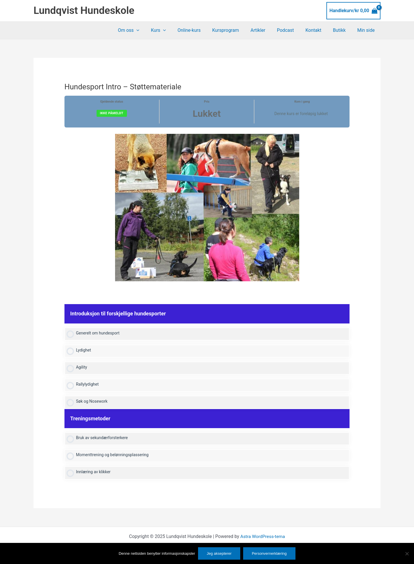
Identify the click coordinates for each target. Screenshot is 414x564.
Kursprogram (238, 30)
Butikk (343, 30)
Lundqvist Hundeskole (84, 10)
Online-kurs (204, 30)
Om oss (148, 30)
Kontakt (319, 30)
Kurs (175, 30)
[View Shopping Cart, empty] (353, 10)
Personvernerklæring (269, 553)
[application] (156, 30)
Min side (367, 30)
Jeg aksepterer (219, 553)
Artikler (268, 30)
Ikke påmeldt (111, 113)
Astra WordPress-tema (262, 538)
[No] (407, 553)
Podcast (293, 30)
